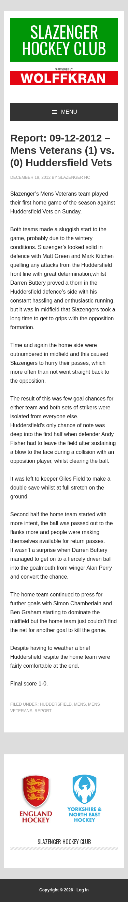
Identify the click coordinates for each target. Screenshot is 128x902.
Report (43, 710)
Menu (69, 112)
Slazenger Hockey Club (64, 39)
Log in (82, 890)
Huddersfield (56, 704)
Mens (80, 704)
